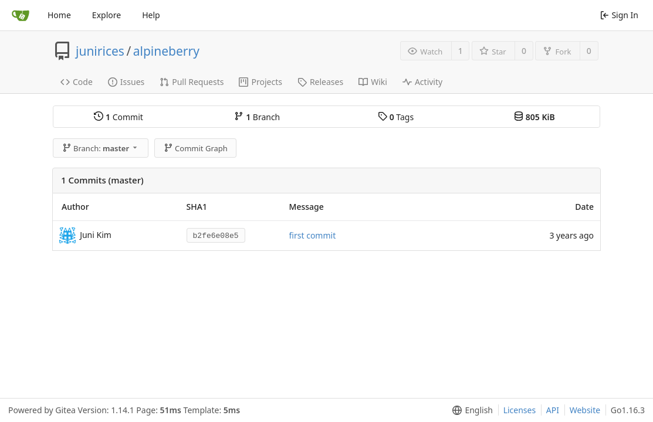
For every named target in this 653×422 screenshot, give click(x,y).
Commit (118, 116)
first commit (312, 235)
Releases (320, 81)
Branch (257, 116)
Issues (126, 81)
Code (76, 81)
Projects (260, 81)
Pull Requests (192, 81)
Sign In (619, 15)
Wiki (372, 81)
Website (585, 410)
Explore (106, 15)
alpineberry (166, 51)
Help (151, 15)
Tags (396, 116)
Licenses (519, 410)
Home (59, 15)
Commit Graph (196, 148)
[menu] (470, 410)
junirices (100, 51)
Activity (422, 81)
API (552, 410)
